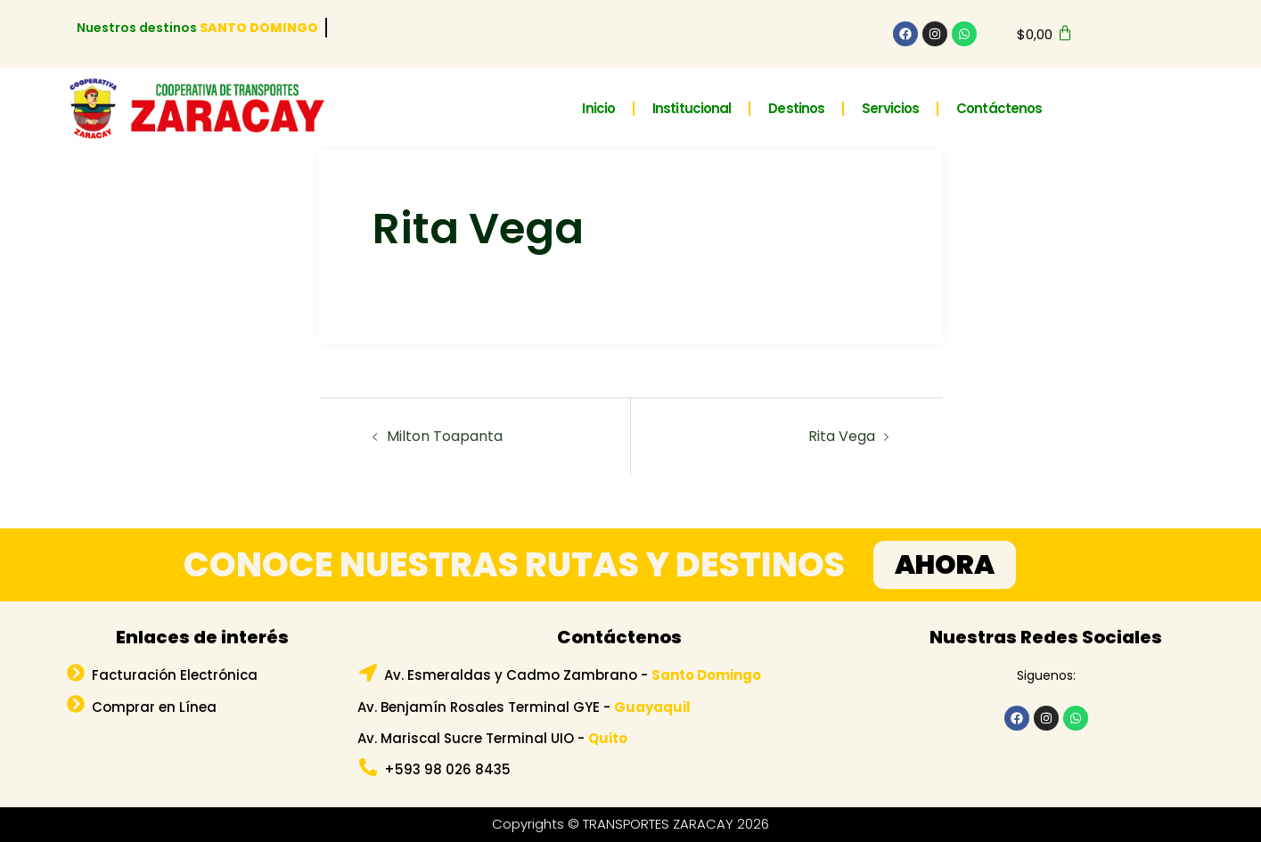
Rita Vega (841, 436)
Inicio (598, 108)
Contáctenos (999, 108)
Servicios (890, 108)
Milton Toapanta (445, 436)
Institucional (691, 108)
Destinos (796, 108)
